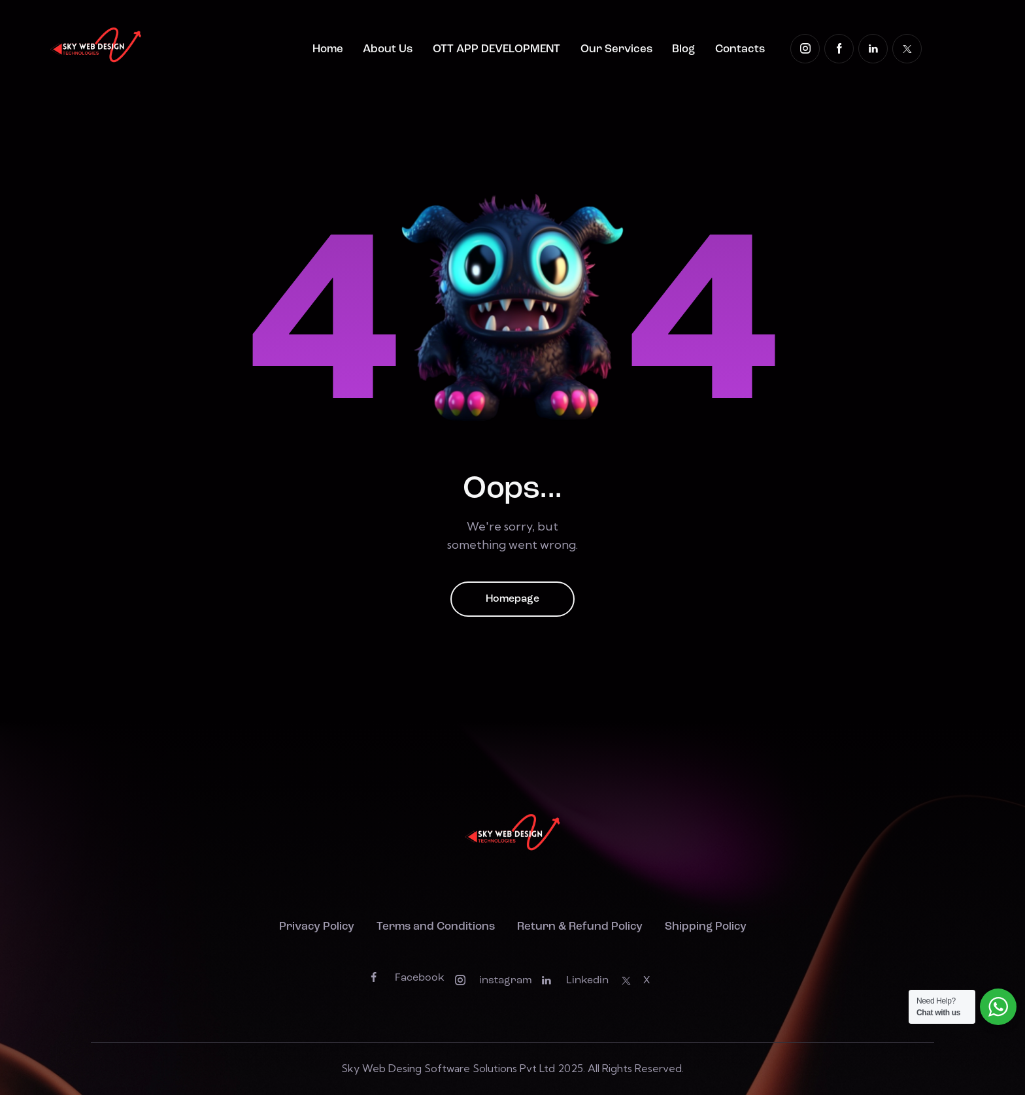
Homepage (512, 599)
